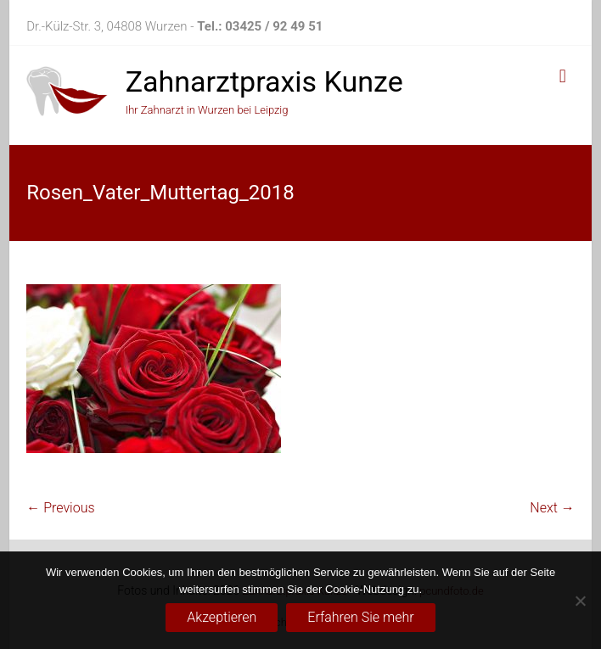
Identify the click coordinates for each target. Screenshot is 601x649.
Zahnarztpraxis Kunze (264, 81)
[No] (579, 600)
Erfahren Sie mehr (360, 617)
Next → (552, 508)
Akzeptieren (221, 617)
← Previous (60, 508)
